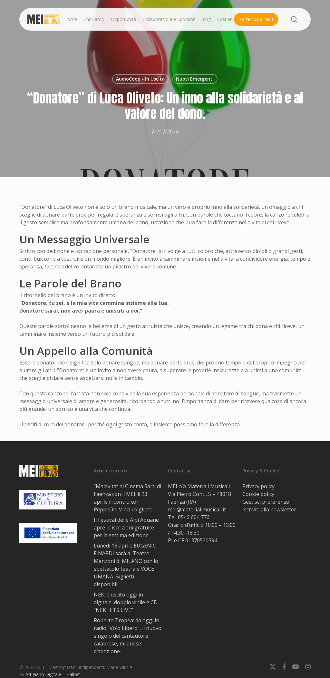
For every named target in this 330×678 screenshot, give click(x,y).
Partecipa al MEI (256, 19)
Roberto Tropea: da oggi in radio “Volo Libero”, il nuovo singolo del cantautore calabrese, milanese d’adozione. (127, 636)
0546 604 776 (193, 517)
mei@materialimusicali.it (197, 509)
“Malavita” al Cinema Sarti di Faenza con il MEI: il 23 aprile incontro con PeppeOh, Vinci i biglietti (127, 498)
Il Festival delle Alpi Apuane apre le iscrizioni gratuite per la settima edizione (126, 527)
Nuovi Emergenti (195, 79)
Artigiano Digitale (43, 674)
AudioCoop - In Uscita (140, 79)
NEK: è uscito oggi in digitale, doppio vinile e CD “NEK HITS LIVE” (126, 602)
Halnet (73, 674)
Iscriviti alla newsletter (269, 509)
